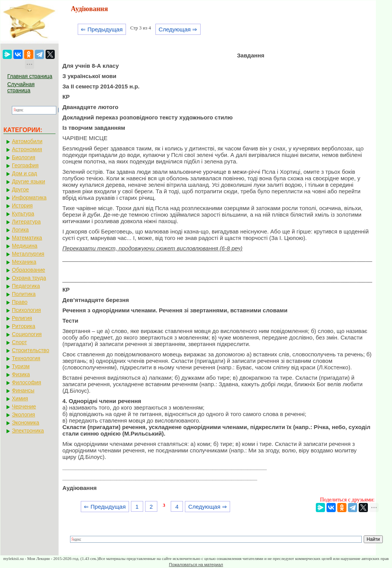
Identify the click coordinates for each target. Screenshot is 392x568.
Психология (26, 310)
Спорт (19, 342)
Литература (26, 222)
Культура (23, 214)
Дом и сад (24, 173)
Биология (23, 157)
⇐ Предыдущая (101, 29)
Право (20, 302)
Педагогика (26, 286)
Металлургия (28, 254)
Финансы (23, 390)
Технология (26, 358)
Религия (22, 318)
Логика (20, 230)
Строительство (30, 350)
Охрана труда (29, 278)
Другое (20, 189)
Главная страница (29, 76)
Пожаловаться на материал (196, 564)
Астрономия (27, 149)
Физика (21, 374)
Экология (23, 414)
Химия (20, 398)
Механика (24, 262)
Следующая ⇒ (177, 29)
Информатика (29, 197)
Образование (28, 270)
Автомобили (27, 141)
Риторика (23, 326)
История (22, 205)
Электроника (28, 431)
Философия (26, 382)
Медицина (25, 246)
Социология (27, 334)
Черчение (24, 406)
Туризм (20, 366)
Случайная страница (20, 87)
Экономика (25, 422)
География (25, 165)
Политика (24, 294)
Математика (27, 238)
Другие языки (28, 181)
